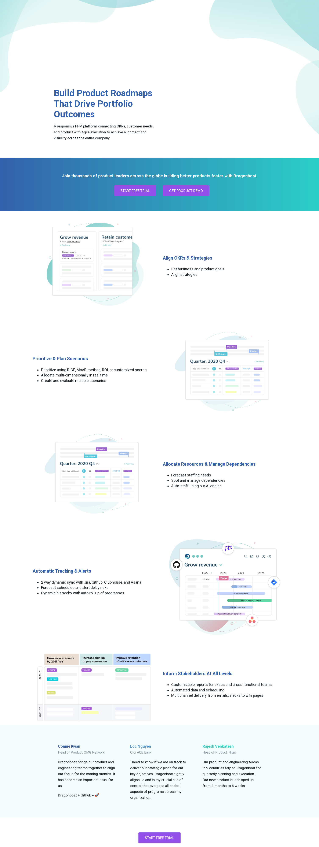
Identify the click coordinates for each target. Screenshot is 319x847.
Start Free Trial (159, 795)
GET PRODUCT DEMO (186, 148)
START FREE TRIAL (135, 148)
